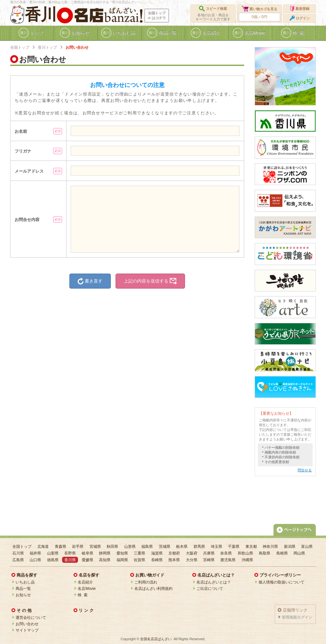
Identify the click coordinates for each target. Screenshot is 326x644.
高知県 (104, 560)
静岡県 (104, 553)
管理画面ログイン (297, 617)
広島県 (18, 560)
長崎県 (157, 560)
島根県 (282, 553)
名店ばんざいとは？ (213, 582)
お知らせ (23, 595)
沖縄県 (247, 560)
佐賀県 (139, 560)
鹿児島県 (228, 560)
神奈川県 (270, 546)
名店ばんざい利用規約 (153, 588)
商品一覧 (23, 588)
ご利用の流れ (145, 582)
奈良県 (226, 553)
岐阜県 (87, 553)
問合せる (305, 470)
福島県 (147, 546)
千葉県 (233, 546)
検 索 (83, 595)
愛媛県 (87, 560)
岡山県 (299, 553)
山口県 (35, 560)
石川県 (18, 553)
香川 (41, 15)
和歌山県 (245, 553)
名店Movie (87, 588)
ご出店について (209, 588)
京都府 (174, 553)
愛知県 (122, 553)
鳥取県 (264, 553)
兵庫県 (209, 553)
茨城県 (164, 546)
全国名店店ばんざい (156, 639)
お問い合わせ (27, 624)
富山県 (307, 546)
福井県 (35, 553)
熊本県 (174, 560)
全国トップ (19, 47)
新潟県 (289, 546)
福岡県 (122, 560)
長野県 (70, 553)
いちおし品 (25, 582)
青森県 (60, 546)
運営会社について (31, 617)
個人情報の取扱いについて (281, 582)
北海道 (43, 546)
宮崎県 (209, 560)
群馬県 (199, 546)
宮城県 (95, 546)
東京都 (251, 546)
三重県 (139, 553)
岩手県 (77, 546)
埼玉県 (216, 546)
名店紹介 (85, 582)
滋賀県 (157, 553)
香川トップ (47, 47)
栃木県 (182, 546)
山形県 (130, 546)
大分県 (191, 560)
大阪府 (191, 553)
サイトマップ (27, 630)
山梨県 (53, 553)
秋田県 (112, 546)
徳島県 (53, 560)
